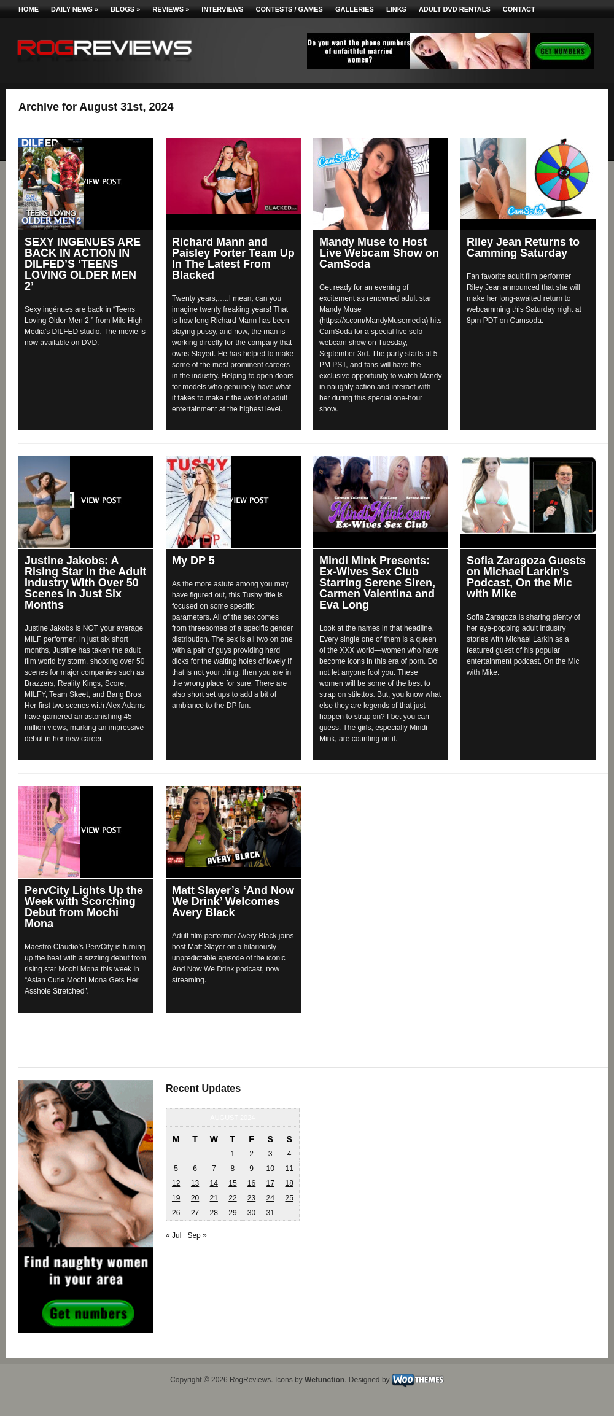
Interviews (222, 9)
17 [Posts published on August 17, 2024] (270, 1183)
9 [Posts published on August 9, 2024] (251, 1168)
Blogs (125, 9)
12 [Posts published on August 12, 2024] (176, 1183)
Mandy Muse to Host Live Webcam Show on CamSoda (379, 253)
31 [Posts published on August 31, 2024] (270, 1212)
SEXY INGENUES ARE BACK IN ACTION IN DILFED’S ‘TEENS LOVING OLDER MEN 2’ (83, 264)
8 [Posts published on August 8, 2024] (233, 1168)
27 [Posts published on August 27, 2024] (195, 1212)
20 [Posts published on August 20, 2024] (195, 1198)
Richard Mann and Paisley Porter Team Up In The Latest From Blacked (233, 258)
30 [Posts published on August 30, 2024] (251, 1212)
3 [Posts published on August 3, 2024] (270, 1154)
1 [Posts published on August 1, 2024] (233, 1154)
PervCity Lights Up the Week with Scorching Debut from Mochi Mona (84, 907)
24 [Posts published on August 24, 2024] (270, 1198)
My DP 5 (193, 560)
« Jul (173, 1235)
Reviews (170, 9)
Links (396, 9)
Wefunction (324, 1379)
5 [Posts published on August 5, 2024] (176, 1168)
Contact (519, 9)
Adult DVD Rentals (455, 9)
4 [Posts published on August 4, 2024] (289, 1154)
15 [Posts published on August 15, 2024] (232, 1183)
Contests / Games (289, 9)
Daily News (74, 9)
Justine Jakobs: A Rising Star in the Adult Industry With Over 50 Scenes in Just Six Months (85, 582)
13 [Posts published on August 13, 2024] (195, 1183)
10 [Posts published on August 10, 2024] (270, 1168)
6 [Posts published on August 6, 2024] (195, 1168)
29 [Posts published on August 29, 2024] (232, 1212)
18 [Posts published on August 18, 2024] (289, 1183)
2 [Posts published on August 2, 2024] (251, 1154)
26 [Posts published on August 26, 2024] (176, 1212)
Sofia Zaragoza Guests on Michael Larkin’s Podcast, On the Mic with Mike (526, 577)
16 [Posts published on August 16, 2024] (251, 1183)
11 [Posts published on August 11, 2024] (289, 1168)
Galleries (354, 9)
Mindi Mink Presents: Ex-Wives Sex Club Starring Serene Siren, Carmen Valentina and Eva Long (377, 582)
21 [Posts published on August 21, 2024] (214, 1198)
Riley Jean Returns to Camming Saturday (523, 247)
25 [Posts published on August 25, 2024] (289, 1198)
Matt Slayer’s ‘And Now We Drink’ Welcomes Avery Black (233, 901)
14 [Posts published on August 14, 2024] (214, 1183)
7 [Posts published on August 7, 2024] (214, 1168)
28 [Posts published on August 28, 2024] (214, 1212)
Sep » (196, 1235)
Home (28, 9)
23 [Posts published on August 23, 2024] (251, 1198)
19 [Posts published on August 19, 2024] (176, 1198)
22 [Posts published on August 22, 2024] (232, 1198)
